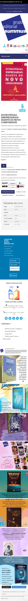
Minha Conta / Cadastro (13, 329)
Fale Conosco (11, 8)
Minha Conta (17, 11)
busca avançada (24, 52)
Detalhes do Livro (8, 191)
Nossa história (6, 5)
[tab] (8, 192)
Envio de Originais (14, 5)
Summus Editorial (11, 175)
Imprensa (5, 8)
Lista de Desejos (9, 11)
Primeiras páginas (7, 195)
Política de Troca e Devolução (10, 337)
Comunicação (11, 169)
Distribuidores (22, 5)
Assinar (13, 275)
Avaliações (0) (20, 195)
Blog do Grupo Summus (19, 8)
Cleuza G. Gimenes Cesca (14, 129)
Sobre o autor (21, 191)
